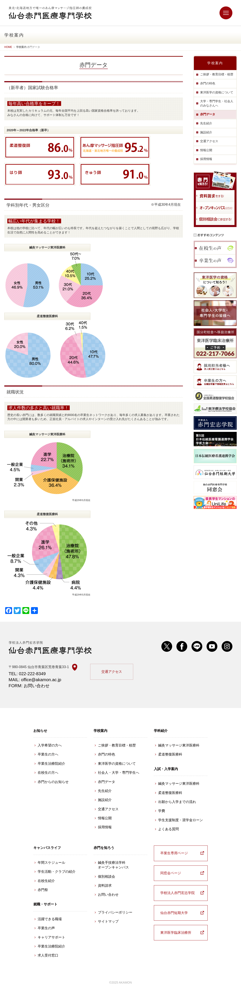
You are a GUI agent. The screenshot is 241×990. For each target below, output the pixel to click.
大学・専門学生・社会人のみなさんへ (216, 103)
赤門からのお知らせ (53, 782)
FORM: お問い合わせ (29, 685)
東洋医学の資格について (216, 92)
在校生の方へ (48, 772)
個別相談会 (106, 876)
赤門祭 (43, 890)
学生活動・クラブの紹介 (57, 871)
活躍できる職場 (50, 919)
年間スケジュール (51, 862)
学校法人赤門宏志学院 (177, 893)
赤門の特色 (207, 83)
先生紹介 (206, 123)
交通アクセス (209, 141)
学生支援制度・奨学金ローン (180, 820)
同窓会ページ (170, 873)
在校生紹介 (46, 881)
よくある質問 (168, 829)
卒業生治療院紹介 (51, 763)
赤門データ (207, 114)
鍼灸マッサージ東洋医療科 (178, 745)
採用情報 (206, 159)
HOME (8, 47)
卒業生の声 (46, 928)
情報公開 (206, 150)
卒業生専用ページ (174, 853)
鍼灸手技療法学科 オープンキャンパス (113, 865)
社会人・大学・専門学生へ (118, 772)
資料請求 (105, 885)
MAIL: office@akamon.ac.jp (35, 679)
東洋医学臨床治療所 (175, 932)
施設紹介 (206, 132)
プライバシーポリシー (115, 912)
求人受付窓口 (48, 955)
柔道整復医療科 (170, 754)
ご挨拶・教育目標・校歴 (216, 74)
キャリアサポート (51, 937)
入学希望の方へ (50, 745)
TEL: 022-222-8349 (27, 673)
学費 (161, 811)
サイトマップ (108, 921)
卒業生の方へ (48, 754)
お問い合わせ (108, 894)
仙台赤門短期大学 (174, 913)
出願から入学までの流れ (177, 802)
